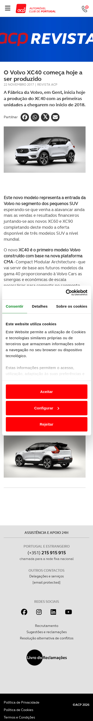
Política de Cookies (18, 710)
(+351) (47, 552)
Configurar (46, 408)
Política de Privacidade (21, 702)
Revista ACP (47, 84)
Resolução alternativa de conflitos (46, 638)
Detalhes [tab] (40, 306)
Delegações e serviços (46, 576)
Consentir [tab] (14, 306)
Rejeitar (46, 424)
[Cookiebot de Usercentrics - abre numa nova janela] (66, 292)
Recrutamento (46, 625)
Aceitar (46, 391)
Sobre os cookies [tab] (71, 306)
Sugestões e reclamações (47, 632)
